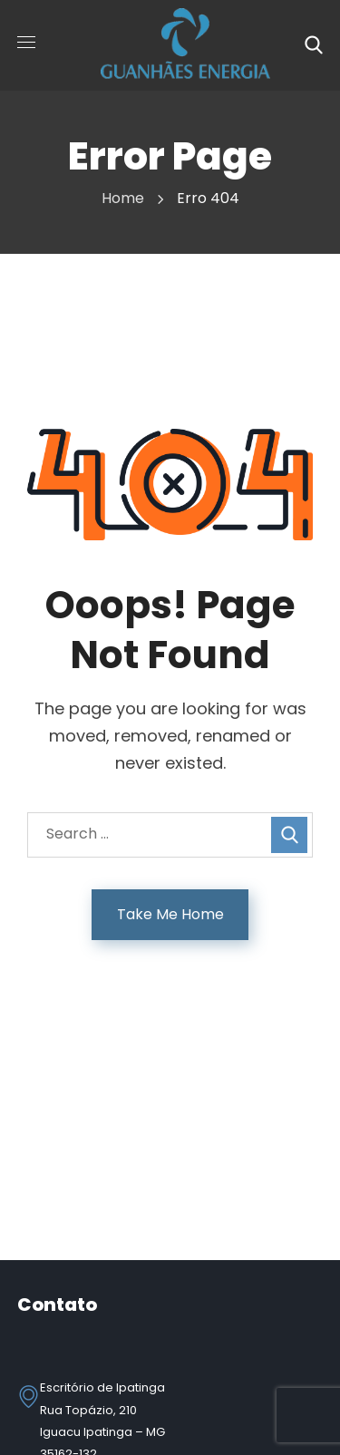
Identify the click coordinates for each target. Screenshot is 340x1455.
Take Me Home (170, 914)
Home (123, 198)
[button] (314, 45)
